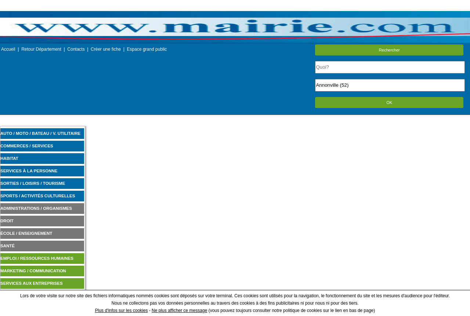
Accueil (8, 49)
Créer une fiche (106, 49)
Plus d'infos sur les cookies (121, 310)
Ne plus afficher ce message (179, 310)
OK (389, 102)
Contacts (75, 49)
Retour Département (41, 49)
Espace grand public (147, 49)
